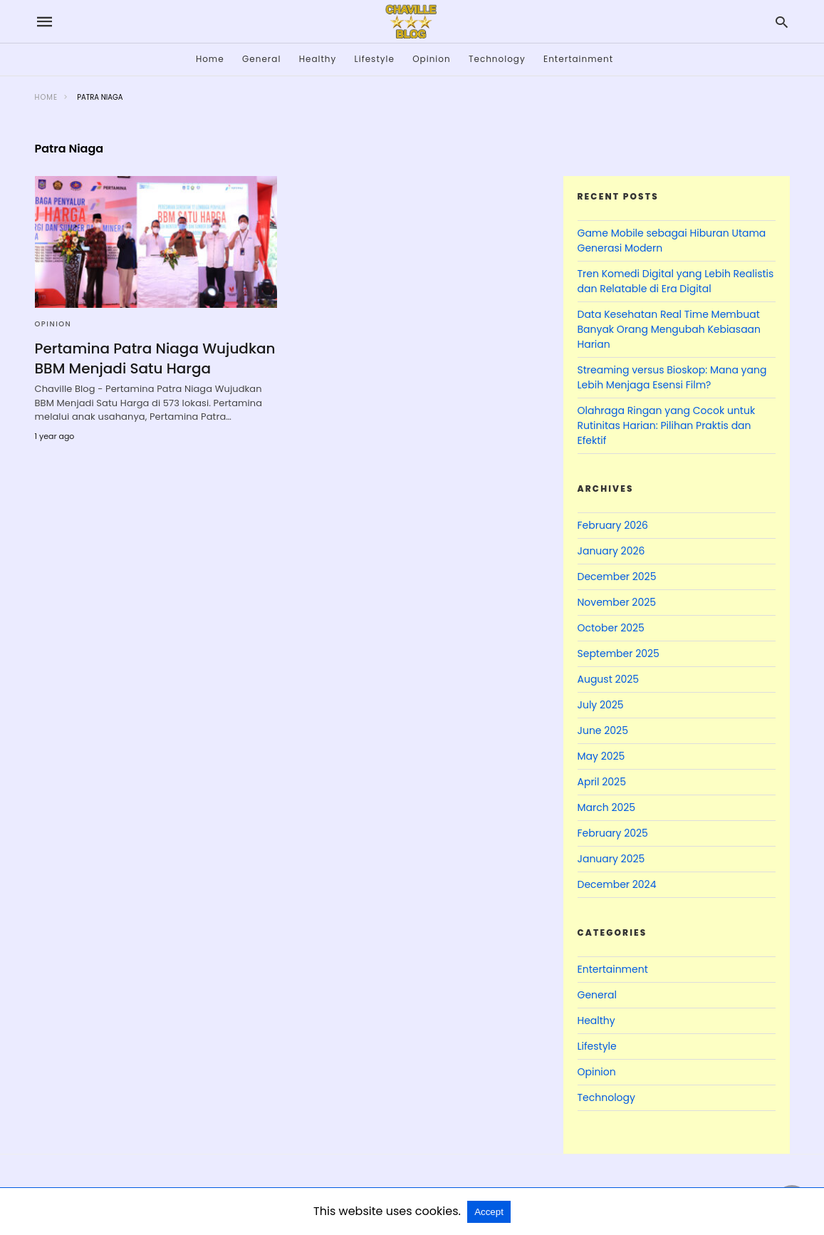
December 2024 (617, 884)
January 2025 (611, 859)
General (261, 59)
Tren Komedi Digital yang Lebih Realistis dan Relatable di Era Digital (676, 281)
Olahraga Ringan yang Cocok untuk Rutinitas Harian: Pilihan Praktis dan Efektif (667, 425)
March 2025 (607, 807)
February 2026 (613, 525)
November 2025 (617, 602)
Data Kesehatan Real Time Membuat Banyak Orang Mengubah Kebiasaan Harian (669, 329)
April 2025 (602, 782)
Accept (489, 1211)
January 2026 (611, 551)
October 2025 (611, 628)
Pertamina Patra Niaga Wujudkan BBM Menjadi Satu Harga (155, 358)
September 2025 (618, 653)
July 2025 (601, 705)
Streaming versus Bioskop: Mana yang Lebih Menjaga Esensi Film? (672, 377)
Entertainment (578, 59)
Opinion (431, 59)
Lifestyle (375, 59)
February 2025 (613, 833)
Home (210, 59)
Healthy (318, 59)
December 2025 (617, 576)
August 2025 (609, 679)
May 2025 (601, 756)
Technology (497, 59)
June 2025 (603, 730)
